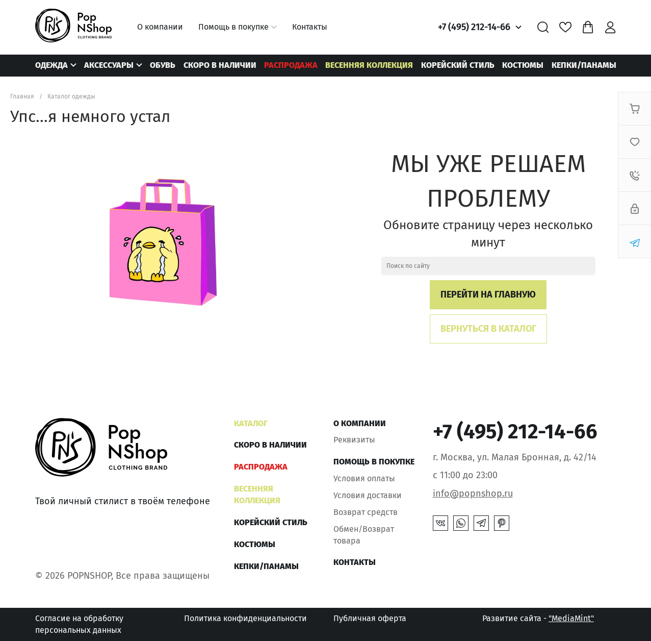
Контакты (309, 27)
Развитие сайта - (538, 618)
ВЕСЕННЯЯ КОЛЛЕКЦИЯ (369, 65)
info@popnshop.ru (473, 493)
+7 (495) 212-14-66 (474, 27)
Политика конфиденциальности (245, 618)
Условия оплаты (364, 478)
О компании (160, 27)
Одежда (51, 65)
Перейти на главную (488, 294)
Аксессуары (109, 65)
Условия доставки (367, 495)
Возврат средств (365, 512)
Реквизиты (354, 440)
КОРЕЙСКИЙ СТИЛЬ (457, 65)
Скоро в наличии (220, 65)
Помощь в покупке (233, 27)
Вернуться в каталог (488, 328)
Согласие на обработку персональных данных (79, 623)
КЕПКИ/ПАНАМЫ (584, 65)
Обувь (162, 65)
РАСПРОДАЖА (291, 65)
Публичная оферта (369, 618)
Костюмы (522, 65)
